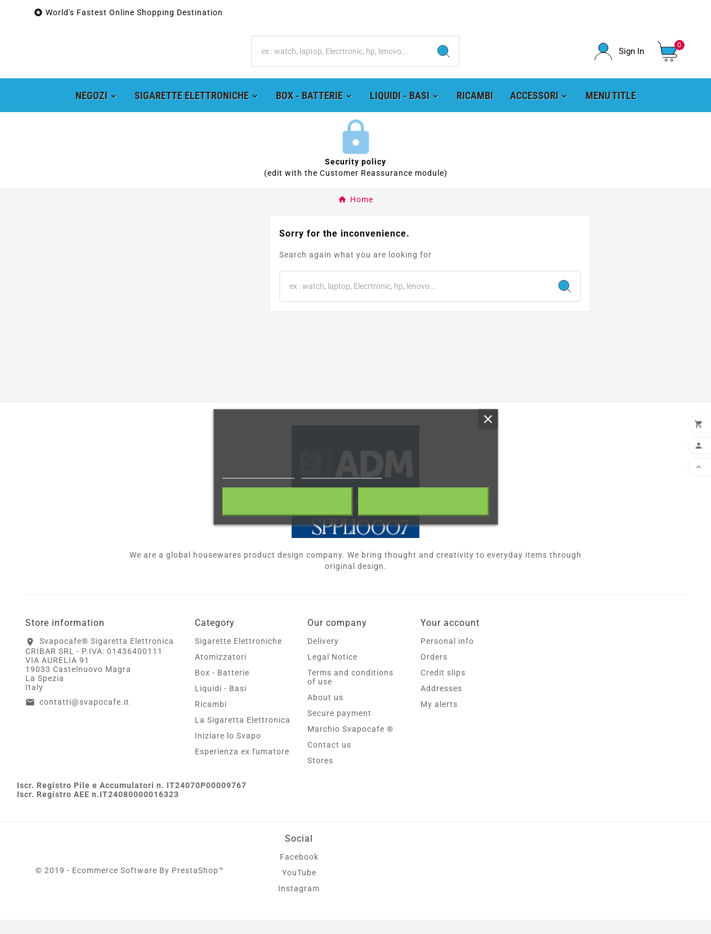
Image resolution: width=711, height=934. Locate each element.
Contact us (329, 758)
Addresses (441, 702)
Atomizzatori (221, 670)
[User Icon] (619, 59)
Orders (434, 670)
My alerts (439, 718)
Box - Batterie (222, 686)
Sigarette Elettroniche (238, 655)
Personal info (447, 655)
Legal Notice (332, 670)
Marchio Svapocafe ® (350, 743)
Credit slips (443, 686)
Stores (320, 774)
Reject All (288, 502)
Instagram (299, 902)
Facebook (299, 870)
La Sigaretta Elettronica (242, 734)
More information (258, 473)
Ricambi (211, 718)
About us (325, 711)
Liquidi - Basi (221, 702)
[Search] (340, 58)
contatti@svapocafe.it (84, 715)
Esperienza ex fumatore (242, 765)
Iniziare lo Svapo (228, 749)
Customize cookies (342, 473)
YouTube (299, 886)
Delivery (323, 655)
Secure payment (339, 727)
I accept (423, 502)
